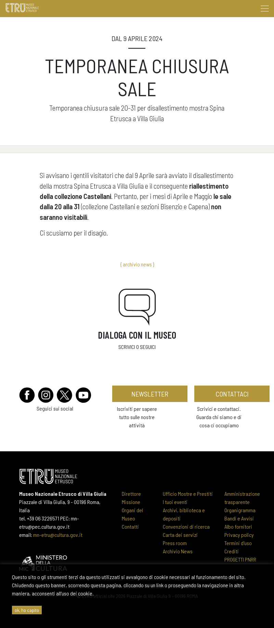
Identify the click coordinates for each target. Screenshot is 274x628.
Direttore (131, 493)
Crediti (231, 551)
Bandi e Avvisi (239, 518)
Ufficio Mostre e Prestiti (188, 493)
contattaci (232, 394)
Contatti (130, 526)
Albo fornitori (238, 526)
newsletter (149, 394)
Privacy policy (239, 534)
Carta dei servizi (180, 534)
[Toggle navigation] (265, 8)
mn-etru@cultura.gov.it (57, 534)
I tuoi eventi (175, 502)
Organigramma (240, 510)
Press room (175, 543)
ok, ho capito (27, 610)
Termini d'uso (238, 543)
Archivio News (178, 551)
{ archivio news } (137, 264)
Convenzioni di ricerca (186, 526)
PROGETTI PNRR (240, 559)
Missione (131, 502)
